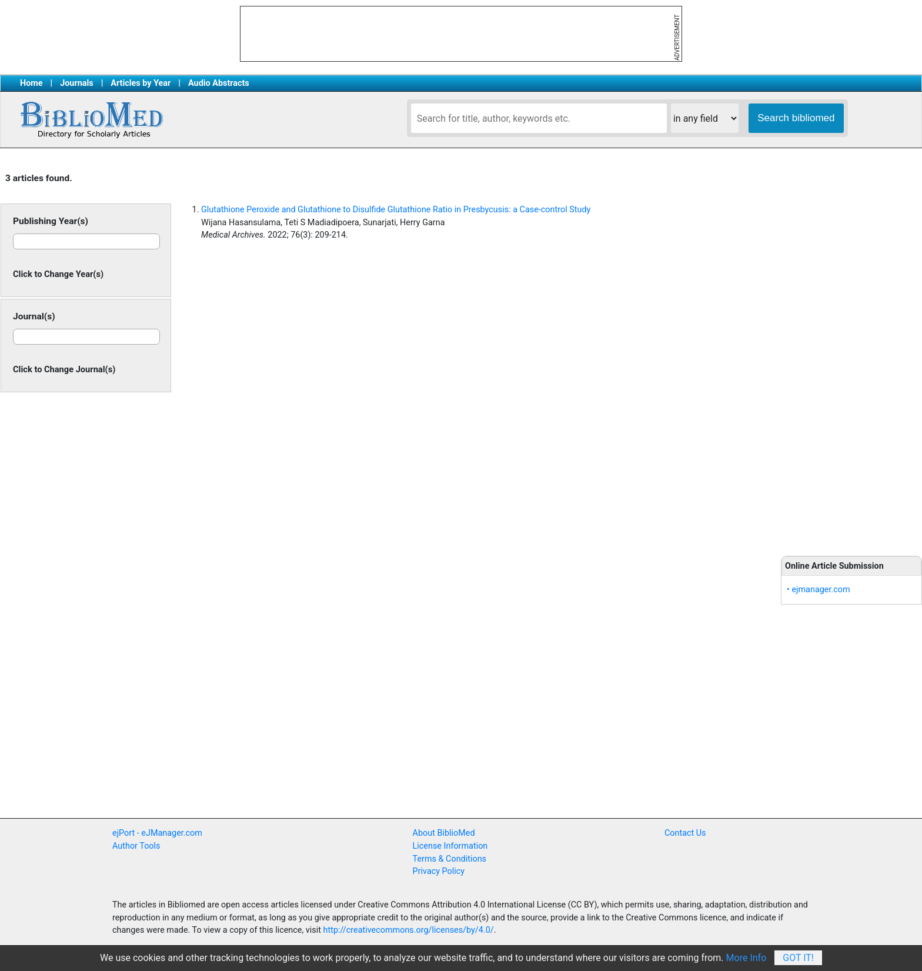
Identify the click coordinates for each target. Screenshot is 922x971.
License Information (450, 846)
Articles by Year (141, 83)
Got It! (798, 957)
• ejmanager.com (818, 590)
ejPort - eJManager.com (157, 833)
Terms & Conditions (449, 859)
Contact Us (685, 833)
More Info (746, 957)
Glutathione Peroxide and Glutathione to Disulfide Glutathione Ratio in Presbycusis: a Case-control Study (395, 210)
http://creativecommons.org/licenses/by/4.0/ (408, 930)
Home (31, 83)
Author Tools (136, 846)
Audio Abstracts (218, 83)
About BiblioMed (444, 833)
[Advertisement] (851, 352)
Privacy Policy (439, 871)
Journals (76, 83)
